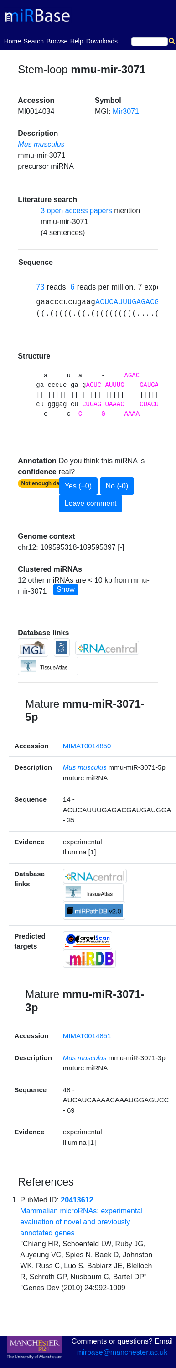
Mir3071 (126, 111)
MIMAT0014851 (87, 1036)
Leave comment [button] (91, 503)
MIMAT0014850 (87, 746)
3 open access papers (76, 211)
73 (40, 287)
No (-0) (117, 486)
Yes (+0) (78, 486)
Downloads (102, 41)
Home (12, 40)
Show (66, 589)
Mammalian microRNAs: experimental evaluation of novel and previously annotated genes (81, 1222)
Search (34, 41)
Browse (57, 41)
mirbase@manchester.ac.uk (122, 1352)
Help (76, 41)
